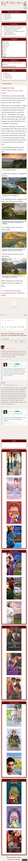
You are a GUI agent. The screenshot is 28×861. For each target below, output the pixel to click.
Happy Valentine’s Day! (10, 34)
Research (4, 54)
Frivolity (4, 48)
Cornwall (17, 291)
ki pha (15, 366)
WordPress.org (7, 77)
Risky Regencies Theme (14, 857)
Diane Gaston (7, 14)
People (3, 50)
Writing (4, 56)
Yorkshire (20, 293)
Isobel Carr (7, 19)
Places (3, 52)
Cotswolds (4, 293)
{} (2, 329)
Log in (5, 73)
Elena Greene (7, 16)
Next (10, 83)
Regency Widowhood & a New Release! (14, 26)
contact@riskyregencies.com (9, 66)
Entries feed (7, 74)
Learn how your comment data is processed (14, 335)
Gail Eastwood (7, 17)
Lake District (12, 293)
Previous (4, 83)
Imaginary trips (7, 87)
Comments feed (8, 76)
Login (25, 315)
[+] (5, 329)
